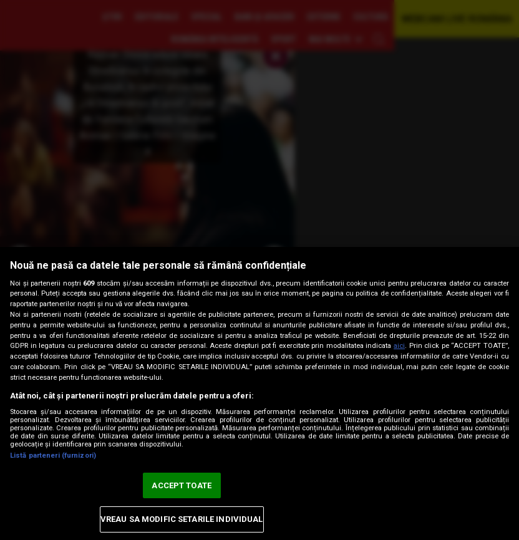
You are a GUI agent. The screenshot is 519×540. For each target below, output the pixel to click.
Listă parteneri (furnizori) (53, 455)
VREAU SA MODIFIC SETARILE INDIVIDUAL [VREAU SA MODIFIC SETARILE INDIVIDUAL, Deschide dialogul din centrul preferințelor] (181, 519)
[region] (259, 393)
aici (399, 346)
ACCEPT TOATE (181, 485)
